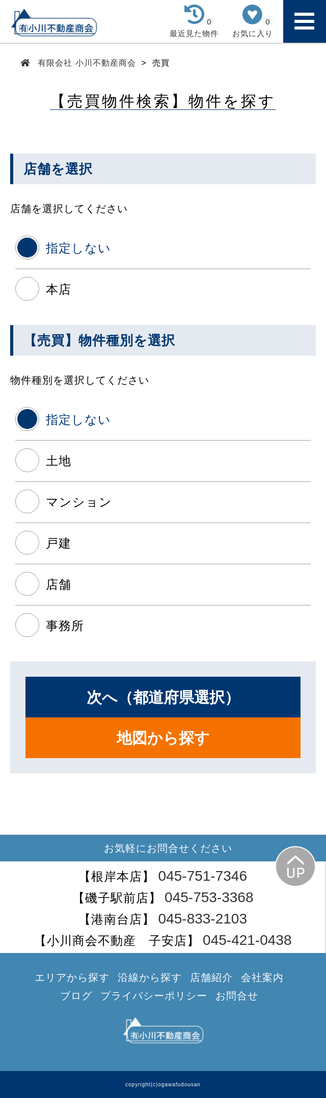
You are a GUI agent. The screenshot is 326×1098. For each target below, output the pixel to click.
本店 (58, 289)
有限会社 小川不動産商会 (87, 63)
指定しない (78, 248)
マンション (79, 502)
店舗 (58, 584)
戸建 (58, 543)
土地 (58, 461)
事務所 (65, 625)
